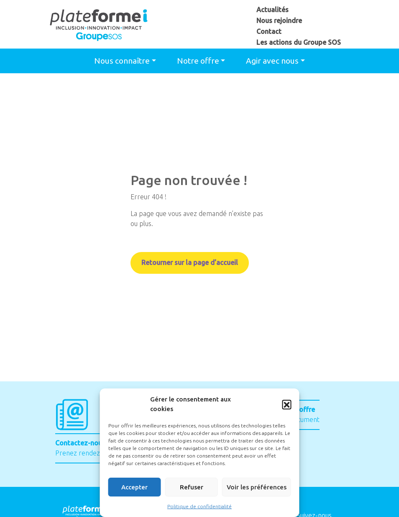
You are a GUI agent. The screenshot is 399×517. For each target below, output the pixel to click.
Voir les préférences (256, 487)
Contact (268, 31)
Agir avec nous (272, 60)
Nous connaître (122, 60)
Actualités (272, 9)
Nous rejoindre (279, 20)
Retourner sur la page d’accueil (189, 263)
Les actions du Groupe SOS (298, 42)
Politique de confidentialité (199, 506)
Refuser (191, 487)
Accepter (134, 487)
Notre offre (198, 60)
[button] (287, 404)
